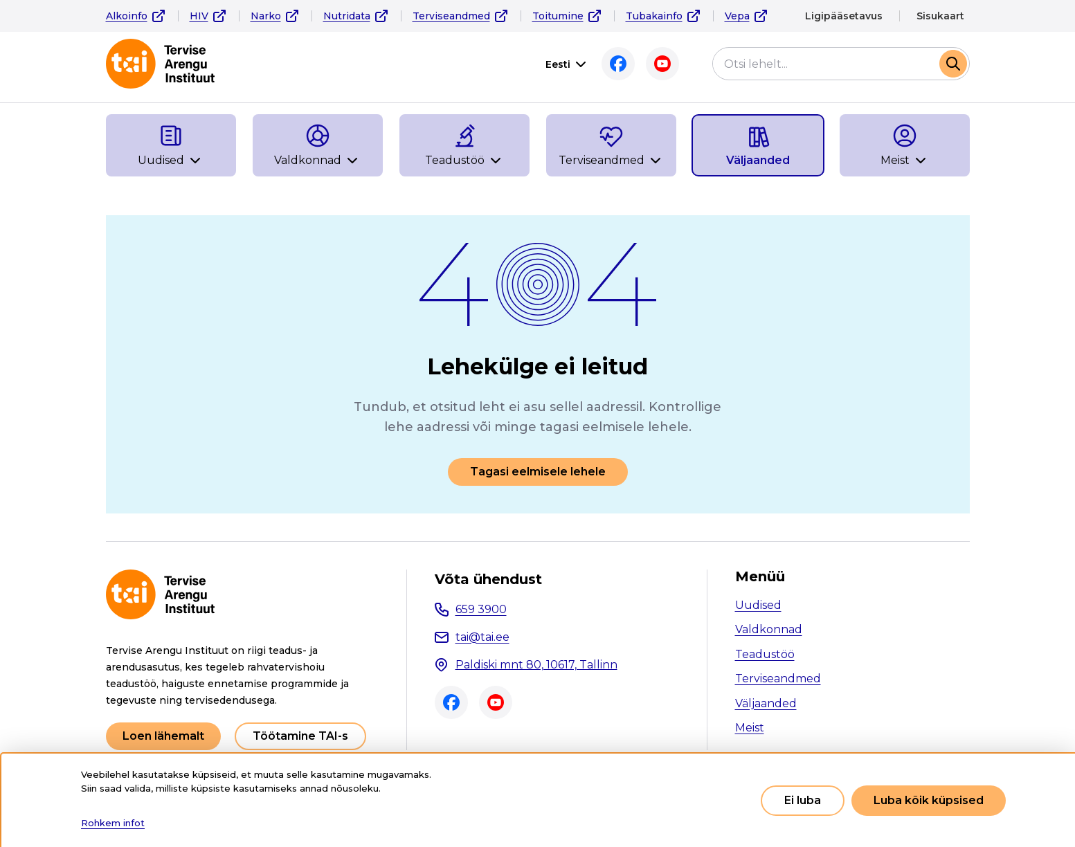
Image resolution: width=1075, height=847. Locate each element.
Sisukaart (940, 16)
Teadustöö (765, 654)
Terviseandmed (451, 16)
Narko (266, 16)
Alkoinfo (126, 16)
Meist (749, 727)
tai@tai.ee (482, 637)
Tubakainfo (654, 16)
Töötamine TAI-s (300, 736)
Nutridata (346, 16)
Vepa (737, 16)
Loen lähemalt (163, 736)
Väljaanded (766, 703)
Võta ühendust (488, 579)
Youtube (662, 63)
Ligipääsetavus (844, 16)
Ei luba (802, 800)
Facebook (618, 63)
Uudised (758, 605)
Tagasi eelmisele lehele (538, 471)
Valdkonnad (768, 629)
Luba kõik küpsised (929, 800)
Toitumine (558, 16)
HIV (199, 16)
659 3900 (481, 609)
